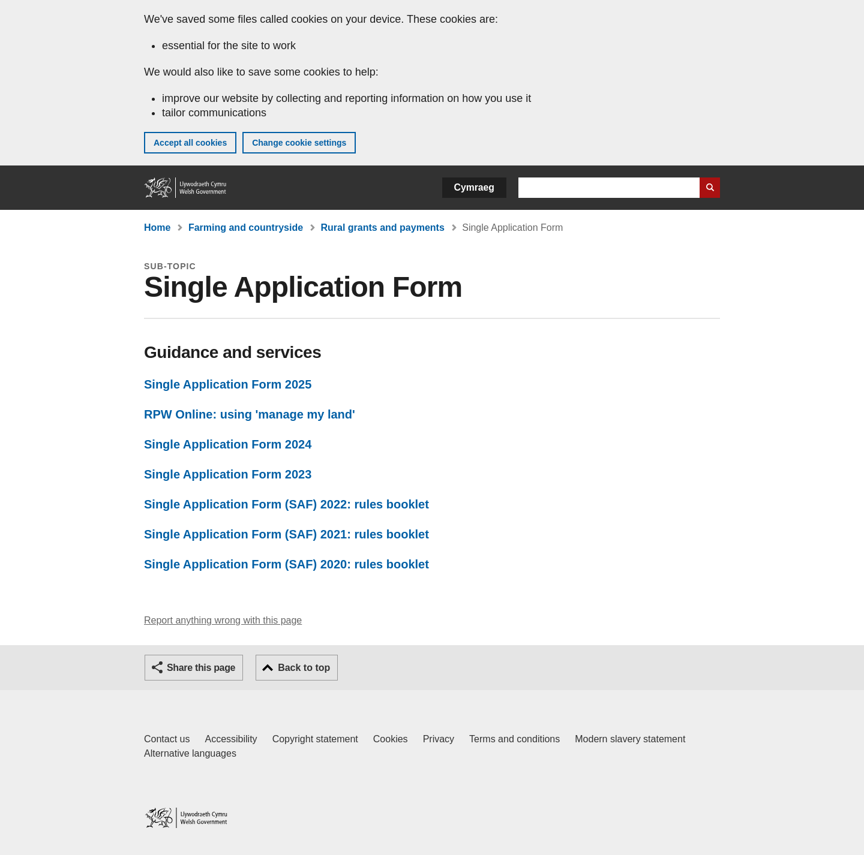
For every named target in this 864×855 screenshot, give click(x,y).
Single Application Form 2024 (227, 444)
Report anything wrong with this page (223, 620)
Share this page (201, 668)
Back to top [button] (304, 668)
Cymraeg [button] (474, 187)
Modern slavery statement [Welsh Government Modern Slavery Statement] (630, 739)
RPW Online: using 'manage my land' (249, 414)
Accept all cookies (190, 142)
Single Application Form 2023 (227, 474)
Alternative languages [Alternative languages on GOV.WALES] (190, 753)
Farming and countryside (245, 227)
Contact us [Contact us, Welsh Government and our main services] (167, 739)
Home (157, 227)
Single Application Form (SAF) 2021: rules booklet (286, 534)
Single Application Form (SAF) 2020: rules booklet (286, 564)
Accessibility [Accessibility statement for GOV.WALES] (231, 739)
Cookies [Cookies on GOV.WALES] (390, 739)
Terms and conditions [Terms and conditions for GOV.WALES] (514, 739)
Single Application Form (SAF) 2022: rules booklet (286, 504)
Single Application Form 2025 (227, 384)
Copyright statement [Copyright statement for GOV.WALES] (315, 739)
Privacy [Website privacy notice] (438, 739)
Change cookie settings (299, 142)
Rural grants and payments (383, 227)
